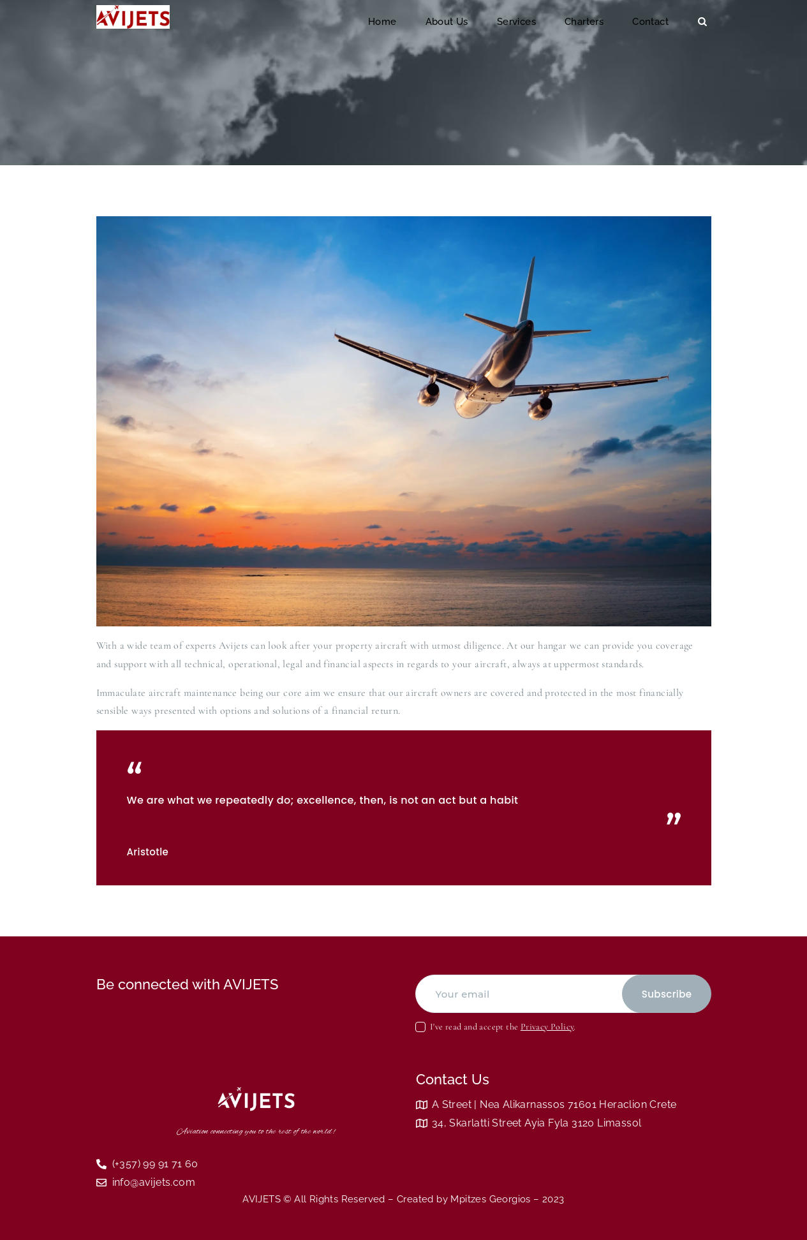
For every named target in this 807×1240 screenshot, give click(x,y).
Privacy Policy (547, 1026)
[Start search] (702, 22)
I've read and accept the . (503, 1026)
